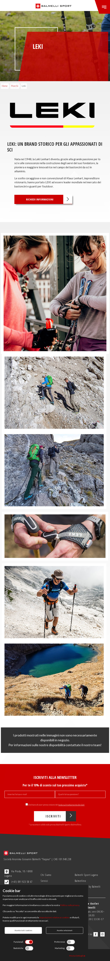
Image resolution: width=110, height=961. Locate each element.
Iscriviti (60, 816)
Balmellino (80, 881)
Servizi (44, 881)
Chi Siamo (46, 875)
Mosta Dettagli (77, 955)
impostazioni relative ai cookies (54, 917)
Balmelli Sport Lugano (86, 875)
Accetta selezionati (64, 930)
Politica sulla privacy (69, 905)
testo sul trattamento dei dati (71, 804)
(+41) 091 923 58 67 (18, 882)
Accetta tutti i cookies (23, 930)
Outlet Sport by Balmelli (87, 886)
